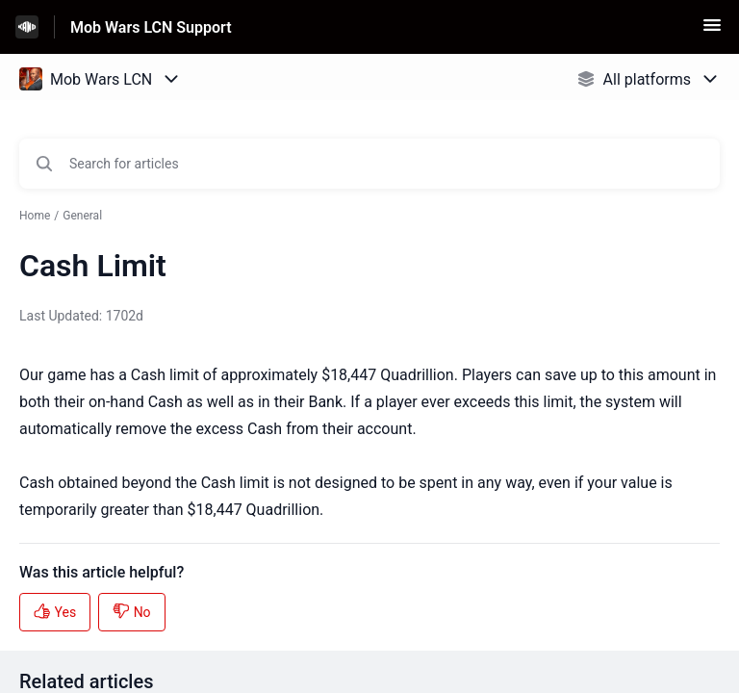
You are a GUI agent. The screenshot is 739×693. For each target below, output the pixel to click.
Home (34, 215)
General (82, 215)
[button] (712, 31)
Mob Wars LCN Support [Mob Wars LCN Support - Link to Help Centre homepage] (151, 27)
